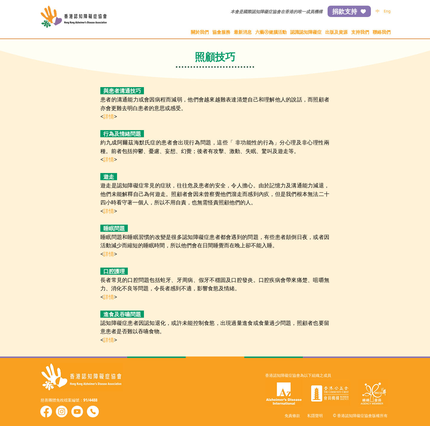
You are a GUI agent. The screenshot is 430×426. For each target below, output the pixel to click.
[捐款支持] (349, 11)
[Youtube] (77, 411)
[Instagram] (61, 411)
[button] (200, 32)
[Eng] (387, 11)
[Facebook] (46, 411)
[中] (377, 11)
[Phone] (93, 411)
